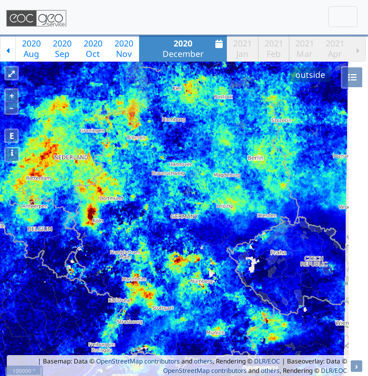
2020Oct (93, 49)
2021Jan (242, 49)
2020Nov (123, 49)
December (194, 49)
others (203, 361)
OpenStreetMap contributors (138, 361)
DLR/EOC (267, 361)
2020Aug (31, 49)
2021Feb (273, 49)
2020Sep (62, 49)
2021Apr (335, 49)
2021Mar (304, 49)
